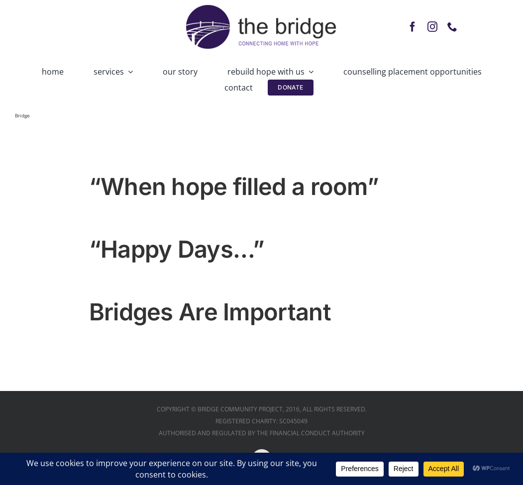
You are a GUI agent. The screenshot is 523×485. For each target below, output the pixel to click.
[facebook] (413, 27)
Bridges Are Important (210, 311)
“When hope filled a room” (234, 186)
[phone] (452, 27)
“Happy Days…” (177, 249)
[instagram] (432, 27)
